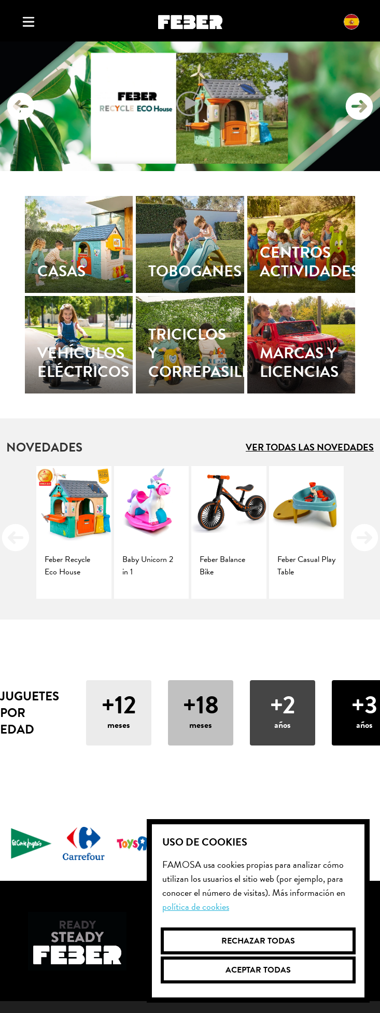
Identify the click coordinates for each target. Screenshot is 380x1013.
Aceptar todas (258, 970)
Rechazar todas (258, 941)
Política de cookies (195, 906)
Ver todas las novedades (310, 447)
